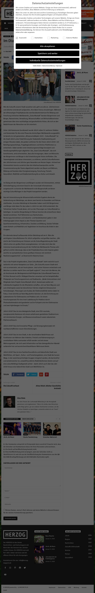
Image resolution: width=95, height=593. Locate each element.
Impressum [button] (59, 65)
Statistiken (37, 37)
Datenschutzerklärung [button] (48, 65)
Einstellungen (68, 29)
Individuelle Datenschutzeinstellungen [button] (47, 60)
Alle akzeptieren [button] (47, 45)
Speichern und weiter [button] (47, 52)
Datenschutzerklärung (24, 29)
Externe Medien (70, 37)
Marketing (52, 37)
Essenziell (21, 37)
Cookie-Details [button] (37, 65)
